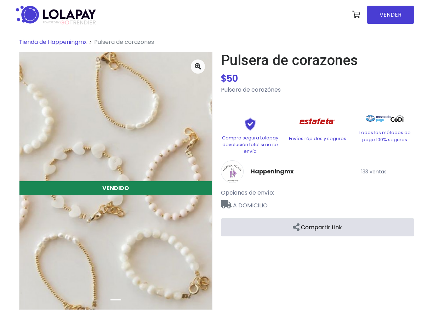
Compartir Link (317, 227)
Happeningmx (272, 171)
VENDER (390, 15)
